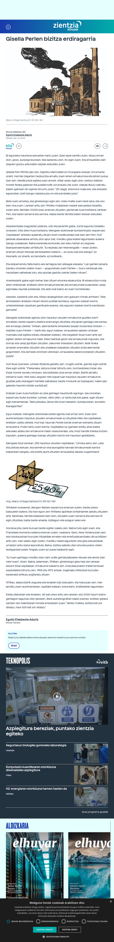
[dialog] (57, 920)
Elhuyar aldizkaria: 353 (15, 132)
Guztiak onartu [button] (45, 929)
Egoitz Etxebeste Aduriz (19, 135)
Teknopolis (18, 660)
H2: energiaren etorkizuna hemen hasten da (36, 788)
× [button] (111, 902)
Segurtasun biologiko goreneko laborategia (36, 745)
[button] (8, 26)
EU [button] (19, 146)
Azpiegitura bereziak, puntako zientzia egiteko (50, 731)
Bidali (14, 645)
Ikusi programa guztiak (95, 812)
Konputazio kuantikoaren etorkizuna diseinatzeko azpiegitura (31, 768)
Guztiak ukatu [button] (69, 929)
